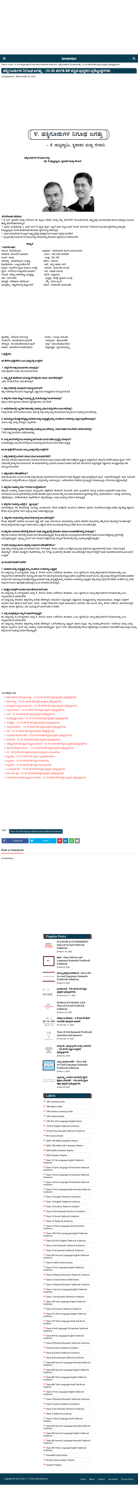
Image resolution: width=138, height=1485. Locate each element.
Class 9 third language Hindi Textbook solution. (63, 1419)
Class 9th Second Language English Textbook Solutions (66, 1434)
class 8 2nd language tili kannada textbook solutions (65, 1329)
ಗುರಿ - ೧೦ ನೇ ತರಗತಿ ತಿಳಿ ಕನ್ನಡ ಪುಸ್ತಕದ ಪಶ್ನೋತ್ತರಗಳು (30, 731)
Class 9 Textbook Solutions (59, 1414)
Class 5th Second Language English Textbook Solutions (66, 1256)
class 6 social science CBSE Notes (62, 1279)
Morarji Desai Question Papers (60, 1460)
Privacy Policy (127, 1479)
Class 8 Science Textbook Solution (62, 1348)
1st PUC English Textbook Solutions (62, 1126)
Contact (101, 1479)
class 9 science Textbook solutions (63, 1404)
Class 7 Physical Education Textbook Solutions (68, 1284)
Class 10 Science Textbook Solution (63, 1206)
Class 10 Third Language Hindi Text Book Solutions (63, 1227)
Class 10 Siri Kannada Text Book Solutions (65, 1211)
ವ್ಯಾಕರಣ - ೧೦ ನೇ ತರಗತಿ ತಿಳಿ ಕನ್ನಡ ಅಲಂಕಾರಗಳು (28, 765)
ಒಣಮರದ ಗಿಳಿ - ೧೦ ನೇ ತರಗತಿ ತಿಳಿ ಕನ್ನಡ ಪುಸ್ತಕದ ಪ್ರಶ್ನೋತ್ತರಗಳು (35, 769)
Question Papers (54, 1465)
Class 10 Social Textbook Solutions (62, 1216)
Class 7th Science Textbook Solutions (63, 1309)
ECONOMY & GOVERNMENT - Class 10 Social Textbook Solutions (73, 944)
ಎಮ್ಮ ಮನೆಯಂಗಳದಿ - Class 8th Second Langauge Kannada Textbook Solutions (72, 1064)
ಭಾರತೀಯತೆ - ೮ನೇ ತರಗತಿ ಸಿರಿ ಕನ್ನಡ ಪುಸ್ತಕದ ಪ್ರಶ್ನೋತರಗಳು (72, 991)
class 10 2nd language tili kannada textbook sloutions (32, 64)
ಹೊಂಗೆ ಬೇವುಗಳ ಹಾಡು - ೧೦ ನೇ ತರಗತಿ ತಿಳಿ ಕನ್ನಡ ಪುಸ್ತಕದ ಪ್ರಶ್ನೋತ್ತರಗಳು (40, 748)
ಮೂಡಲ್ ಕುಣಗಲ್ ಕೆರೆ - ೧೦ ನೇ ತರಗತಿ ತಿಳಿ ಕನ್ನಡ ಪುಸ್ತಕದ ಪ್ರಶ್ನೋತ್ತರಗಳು (39, 735)
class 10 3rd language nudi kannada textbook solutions (66, 1190)
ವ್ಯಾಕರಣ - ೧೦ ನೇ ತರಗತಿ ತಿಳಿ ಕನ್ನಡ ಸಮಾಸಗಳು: (27, 760)
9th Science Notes (54, 1136)
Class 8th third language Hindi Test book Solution (64, 1385)
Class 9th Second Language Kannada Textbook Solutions (66, 1427)
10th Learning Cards (55, 1101)
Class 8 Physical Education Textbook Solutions (68, 1343)
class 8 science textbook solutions (63, 1353)
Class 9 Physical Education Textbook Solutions (68, 1399)
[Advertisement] (68, 27)
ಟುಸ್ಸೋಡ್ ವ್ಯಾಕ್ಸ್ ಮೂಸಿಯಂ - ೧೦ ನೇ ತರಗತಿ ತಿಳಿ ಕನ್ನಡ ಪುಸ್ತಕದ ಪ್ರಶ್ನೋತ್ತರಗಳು (41, 705)
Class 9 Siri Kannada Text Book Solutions (65, 1409)
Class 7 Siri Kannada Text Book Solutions (65, 1296)
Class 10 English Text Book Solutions (63, 1197)
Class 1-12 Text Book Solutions (34, 1479)
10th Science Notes (55, 1116)
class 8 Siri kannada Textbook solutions (65, 1357)
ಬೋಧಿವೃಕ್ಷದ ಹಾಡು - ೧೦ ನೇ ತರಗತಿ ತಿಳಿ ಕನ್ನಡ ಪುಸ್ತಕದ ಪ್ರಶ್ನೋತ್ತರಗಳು (37, 718)
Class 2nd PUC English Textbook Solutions (66, 1240)
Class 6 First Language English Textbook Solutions (63, 1268)
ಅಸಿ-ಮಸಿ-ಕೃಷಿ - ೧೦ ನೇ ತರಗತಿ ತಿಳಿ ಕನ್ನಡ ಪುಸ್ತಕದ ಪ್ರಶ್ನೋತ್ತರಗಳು (35, 773)
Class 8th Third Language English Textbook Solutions (64, 1378)
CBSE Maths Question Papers (59, 1150)
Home (4, 64)
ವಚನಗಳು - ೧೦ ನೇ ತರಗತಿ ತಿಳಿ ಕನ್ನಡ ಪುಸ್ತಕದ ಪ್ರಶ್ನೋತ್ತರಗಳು (33, 739)
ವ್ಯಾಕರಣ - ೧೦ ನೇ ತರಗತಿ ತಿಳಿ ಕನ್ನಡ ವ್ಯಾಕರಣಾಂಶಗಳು (30, 756)
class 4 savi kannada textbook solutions (65, 1245)
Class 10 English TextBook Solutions (63, 1201)
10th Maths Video (54, 1106)
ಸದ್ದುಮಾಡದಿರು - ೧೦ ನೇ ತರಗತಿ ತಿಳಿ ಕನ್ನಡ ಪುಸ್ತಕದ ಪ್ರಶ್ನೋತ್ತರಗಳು (36, 727)
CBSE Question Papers (56, 1155)
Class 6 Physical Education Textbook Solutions (68, 1275)
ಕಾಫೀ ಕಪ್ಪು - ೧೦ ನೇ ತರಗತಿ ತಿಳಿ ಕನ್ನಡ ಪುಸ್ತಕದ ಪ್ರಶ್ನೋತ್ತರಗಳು (34, 701)
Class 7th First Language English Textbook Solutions (64, 1302)
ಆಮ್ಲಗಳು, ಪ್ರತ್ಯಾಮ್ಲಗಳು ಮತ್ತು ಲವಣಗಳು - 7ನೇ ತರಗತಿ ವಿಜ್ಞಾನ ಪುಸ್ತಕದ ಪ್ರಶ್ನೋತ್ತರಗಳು (74, 1049)
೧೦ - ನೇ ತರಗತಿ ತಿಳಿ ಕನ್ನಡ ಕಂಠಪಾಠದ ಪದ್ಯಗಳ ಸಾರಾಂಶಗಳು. (33, 752)
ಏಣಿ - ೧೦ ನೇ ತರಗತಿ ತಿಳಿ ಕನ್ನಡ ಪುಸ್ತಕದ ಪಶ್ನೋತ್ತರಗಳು (32, 714)
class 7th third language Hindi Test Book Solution (64, 1322)
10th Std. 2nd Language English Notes (64, 1121)
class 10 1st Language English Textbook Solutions (63, 1161)
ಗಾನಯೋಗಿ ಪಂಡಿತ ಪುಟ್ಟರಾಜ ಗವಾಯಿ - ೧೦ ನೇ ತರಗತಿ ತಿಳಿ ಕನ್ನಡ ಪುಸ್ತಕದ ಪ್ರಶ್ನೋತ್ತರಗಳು (46, 777)
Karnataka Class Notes (56, 1455)
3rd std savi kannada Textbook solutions (65, 1131)
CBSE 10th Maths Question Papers (62, 1140)
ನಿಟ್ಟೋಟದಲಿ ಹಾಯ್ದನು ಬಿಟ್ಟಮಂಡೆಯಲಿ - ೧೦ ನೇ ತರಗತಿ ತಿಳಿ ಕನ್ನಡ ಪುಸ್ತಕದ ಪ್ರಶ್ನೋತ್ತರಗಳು (46, 743)
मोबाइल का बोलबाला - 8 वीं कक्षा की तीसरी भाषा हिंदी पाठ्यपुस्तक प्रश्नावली (73, 1020)
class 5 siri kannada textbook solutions (65, 1250)
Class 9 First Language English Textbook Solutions (63, 1393)
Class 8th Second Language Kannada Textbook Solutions (66, 1363)
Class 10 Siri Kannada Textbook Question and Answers (74, 1034)
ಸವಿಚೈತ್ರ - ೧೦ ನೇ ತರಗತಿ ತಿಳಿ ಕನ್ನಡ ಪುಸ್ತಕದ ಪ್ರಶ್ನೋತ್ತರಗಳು (33, 722)
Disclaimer (113, 1479)
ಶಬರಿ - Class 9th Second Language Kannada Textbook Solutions (73, 960)
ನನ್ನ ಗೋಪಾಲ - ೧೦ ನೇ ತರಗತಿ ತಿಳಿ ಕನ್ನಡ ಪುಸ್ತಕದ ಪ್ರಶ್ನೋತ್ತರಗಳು (36, 710)
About (91, 1479)
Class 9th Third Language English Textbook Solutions (64, 1449)
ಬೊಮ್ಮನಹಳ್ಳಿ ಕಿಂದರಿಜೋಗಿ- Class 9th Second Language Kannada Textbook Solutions (74, 976)
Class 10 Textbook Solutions (59, 1221)
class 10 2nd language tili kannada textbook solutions (66, 1183)
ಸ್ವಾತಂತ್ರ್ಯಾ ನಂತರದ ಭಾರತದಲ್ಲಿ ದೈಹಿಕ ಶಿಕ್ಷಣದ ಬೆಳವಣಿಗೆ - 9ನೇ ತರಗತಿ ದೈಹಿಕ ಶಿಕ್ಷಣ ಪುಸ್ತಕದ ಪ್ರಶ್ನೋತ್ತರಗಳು (72, 1080)
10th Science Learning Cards (59, 1111)
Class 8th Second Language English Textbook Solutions (66, 1371)
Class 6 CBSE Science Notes (59, 1262)
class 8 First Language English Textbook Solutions (63, 1337)
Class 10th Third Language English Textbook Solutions (65, 1234)
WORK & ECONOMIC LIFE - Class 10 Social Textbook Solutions (72, 1005)
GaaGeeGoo (9, 76)
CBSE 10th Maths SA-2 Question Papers (64, 1145)
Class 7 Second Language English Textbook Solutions (65, 1290)
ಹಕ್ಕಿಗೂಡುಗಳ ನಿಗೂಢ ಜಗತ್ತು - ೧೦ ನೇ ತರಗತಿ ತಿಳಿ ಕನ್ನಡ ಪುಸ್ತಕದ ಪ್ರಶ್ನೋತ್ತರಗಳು (41, 697)
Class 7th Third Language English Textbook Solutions (64, 1315)
